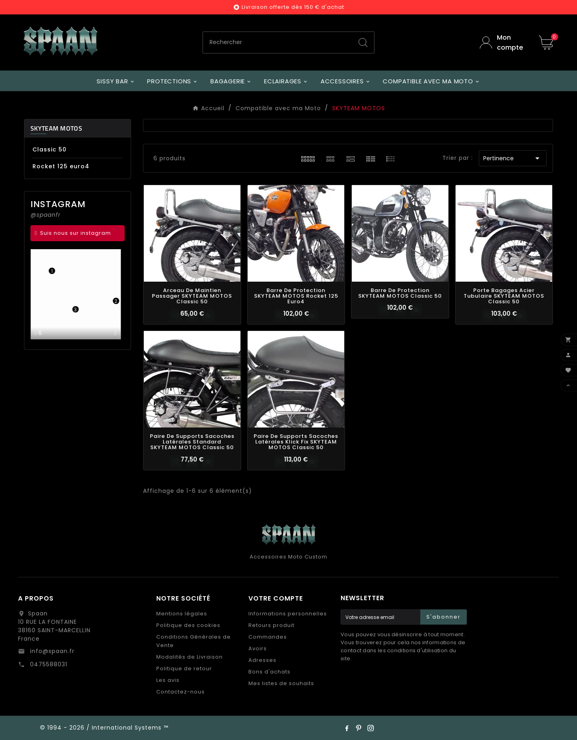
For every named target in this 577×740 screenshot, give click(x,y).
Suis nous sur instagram (75, 233)
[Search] (363, 42)
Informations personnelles (287, 613)
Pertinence (512, 158)
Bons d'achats (269, 671)
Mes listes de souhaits (281, 683)
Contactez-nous (180, 692)
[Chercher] (277, 42)
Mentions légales (181, 613)
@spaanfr (45, 215)
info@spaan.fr (51, 651)
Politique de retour (184, 668)
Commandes (267, 637)
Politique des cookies (188, 625)
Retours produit (271, 625)
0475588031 (47, 664)
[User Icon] (503, 42)
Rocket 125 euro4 (60, 166)
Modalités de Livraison (189, 657)
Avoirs (257, 648)
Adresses (262, 660)
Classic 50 (49, 149)
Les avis (168, 680)
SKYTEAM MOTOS (56, 128)
